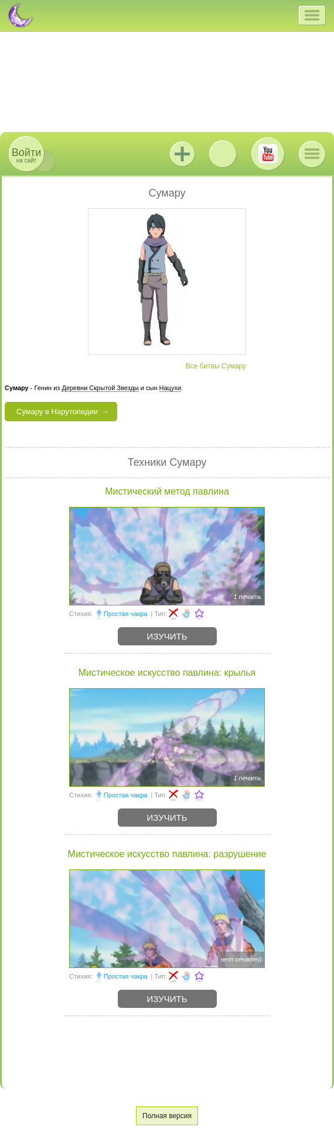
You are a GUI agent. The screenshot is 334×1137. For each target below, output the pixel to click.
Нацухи (170, 387)
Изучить (167, 636)
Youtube (267, 153)
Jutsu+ (182, 153)
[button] (312, 15)
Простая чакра (126, 613)
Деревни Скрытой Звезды (100, 387)
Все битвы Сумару (216, 366)
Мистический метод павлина (167, 491)
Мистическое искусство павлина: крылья (167, 673)
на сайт (26, 155)
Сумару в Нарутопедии (57, 411)
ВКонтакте (222, 153)
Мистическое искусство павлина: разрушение (167, 854)
